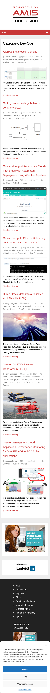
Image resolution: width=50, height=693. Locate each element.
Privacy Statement (25, 690)
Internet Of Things (24, 605)
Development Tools (26, 59)
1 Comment (22, 118)
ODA (43, 306)
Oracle (5, 309)
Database (13, 59)
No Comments (21, 183)
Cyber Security (9, 250)
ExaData (39, 379)
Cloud (42, 247)
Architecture (21, 589)
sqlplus (6, 62)
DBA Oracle (27, 306)
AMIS (5, 377)
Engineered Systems (25, 379)
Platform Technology (34, 250)
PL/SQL (22, 309)
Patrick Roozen (11, 113)
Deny (25, 676)
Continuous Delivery (11, 115)
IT (24, 250)
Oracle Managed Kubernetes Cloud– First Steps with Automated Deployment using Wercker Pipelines (24, 171)
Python (19, 616)
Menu (4, 32)
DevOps (38, 59)
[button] (46, 644)
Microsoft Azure (23, 609)
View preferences (25, 684)
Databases (16, 306)
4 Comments (37, 253)
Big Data (20, 593)
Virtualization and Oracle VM (15, 253)
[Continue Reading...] (12, 95)
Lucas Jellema (11, 180)
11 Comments (20, 62)
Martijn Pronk (10, 57)
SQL (33, 382)
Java (18, 586)
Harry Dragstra (11, 303)
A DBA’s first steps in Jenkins (20, 51)
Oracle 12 (13, 309)
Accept (25, 669)
